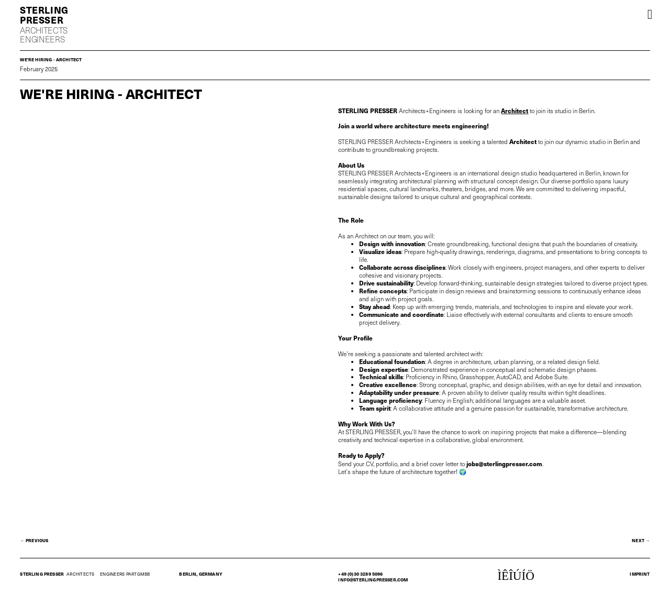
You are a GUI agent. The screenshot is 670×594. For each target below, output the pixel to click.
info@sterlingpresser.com (373, 579)
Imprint (640, 573)
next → (641, 540)
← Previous (34, 540)
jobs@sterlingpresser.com (504, 463)
